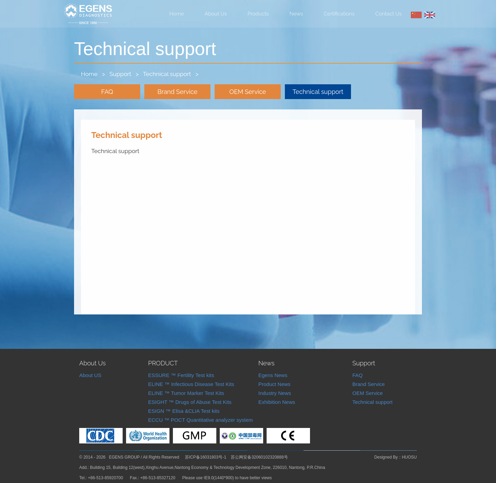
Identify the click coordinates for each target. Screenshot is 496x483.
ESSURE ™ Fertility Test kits (181, 375)
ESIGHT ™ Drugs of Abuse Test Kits (189, 402)
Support (120, 74)
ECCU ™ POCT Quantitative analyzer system (200, 420)
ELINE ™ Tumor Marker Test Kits (186, 393)
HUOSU (409, 457)
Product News (274, 384)
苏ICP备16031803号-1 (205, 457)
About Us (216, 14)
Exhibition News (276, 402)
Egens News (272, 375)
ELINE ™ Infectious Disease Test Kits (191, 384)
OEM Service (247, 91)
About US (90, 375)
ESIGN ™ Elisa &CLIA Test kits (183, 411)
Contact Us (388, 14)
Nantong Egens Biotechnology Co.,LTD (88, 14)
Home (176, 14)
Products (258, 14)
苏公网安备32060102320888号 (259, 457)
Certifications (339, 14)
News (296, 14)
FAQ (107, 91)
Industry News (274, 393)
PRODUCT (163, 363)
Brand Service (177, 91)
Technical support (167, 74)
